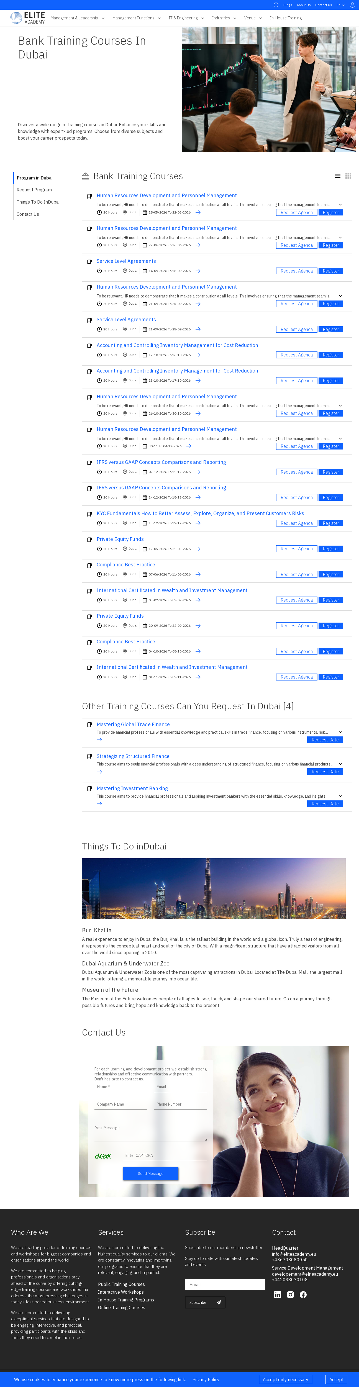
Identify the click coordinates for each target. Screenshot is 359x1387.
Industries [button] (225, 18)
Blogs (287, 5)
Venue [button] (253, 18)
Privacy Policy (206, 1379)
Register (331, 212)
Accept (336, 1379)
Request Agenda (297, 212)
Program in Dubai (35, 178)
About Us (304, 5)
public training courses (121, 1284)
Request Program (34, 189)
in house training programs (126, 1300)
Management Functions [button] (137, 18)
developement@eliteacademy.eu (305, 1274)
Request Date (325, 740)
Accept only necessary (285, 1379)
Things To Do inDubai (38, 202)
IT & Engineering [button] (187, 18)
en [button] (341, 5)
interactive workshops (121, 1292)
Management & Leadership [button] (78, 18)
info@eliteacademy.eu (294, 1254)
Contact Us (323, 5)
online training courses (121, 1307)
